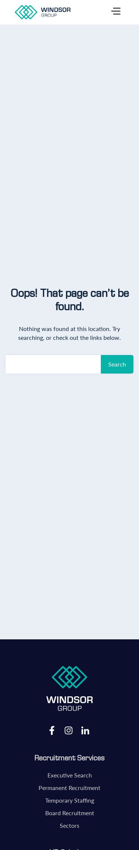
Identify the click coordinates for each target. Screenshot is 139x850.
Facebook (51, 730)
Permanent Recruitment (69, 787)
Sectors (69, 825)
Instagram (68, 730)
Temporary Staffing (69, 800)
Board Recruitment (69, 812)
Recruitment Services (69, 758)
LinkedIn (85, 730)
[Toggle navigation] (115, 12)
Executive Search (69, 775)
